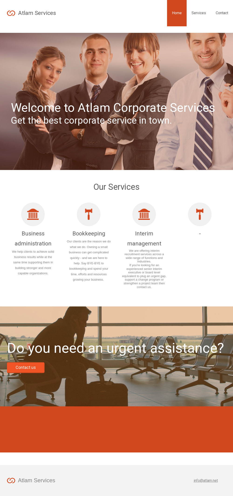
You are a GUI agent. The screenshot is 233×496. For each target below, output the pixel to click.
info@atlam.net (206, 480)
